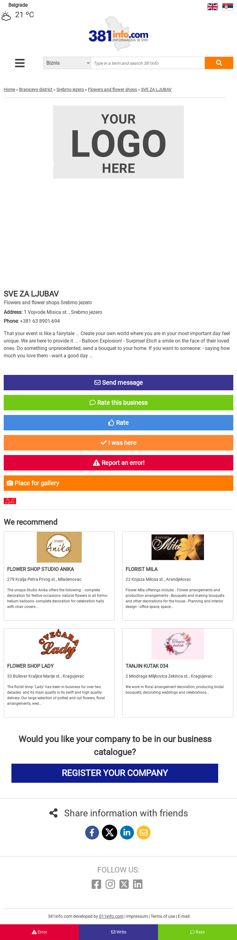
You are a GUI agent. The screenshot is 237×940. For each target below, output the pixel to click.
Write (118, 932)
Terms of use (163, 916)
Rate (197, 932)
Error (39, 932)
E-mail (183, 916)
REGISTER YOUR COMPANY (115, 773)
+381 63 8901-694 (40, 321)
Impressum (137, 916)
